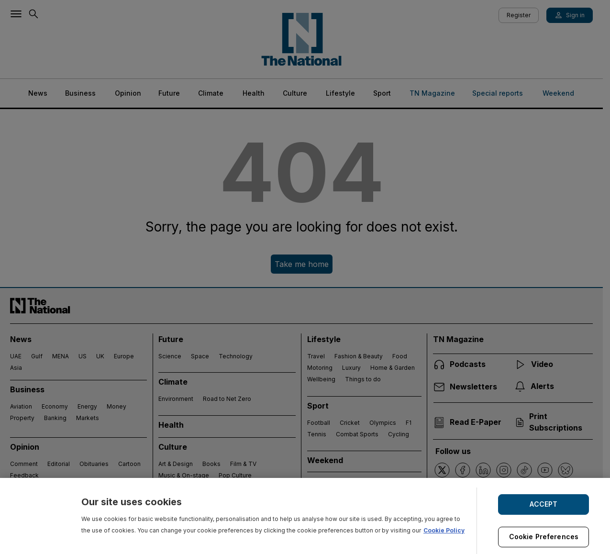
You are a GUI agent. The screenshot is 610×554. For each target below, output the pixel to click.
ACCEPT (543, 504)
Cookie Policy (444, 530)
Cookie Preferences (544, 536)
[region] (305, 516)
